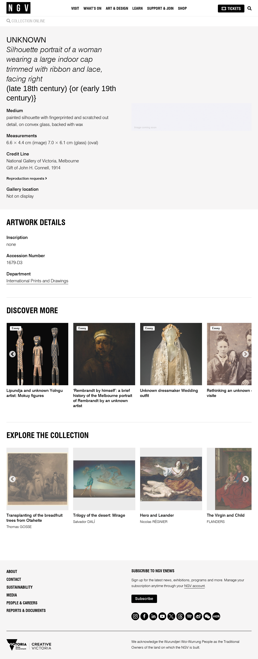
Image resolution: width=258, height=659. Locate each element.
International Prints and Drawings (37, 281)
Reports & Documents (26, 611)
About (11, 572)
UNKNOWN (26, 40)
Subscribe (144, 599)
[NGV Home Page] (18, 8)
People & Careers (21, 603)
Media (11, 595)
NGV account (194, 586)
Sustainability (19, 587)
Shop (182, 8)
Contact (13, 579)
